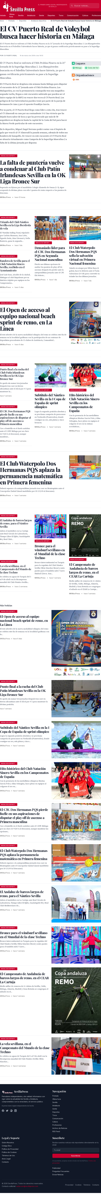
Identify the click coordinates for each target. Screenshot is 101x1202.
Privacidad (69, 1185)
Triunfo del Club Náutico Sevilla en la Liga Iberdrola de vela (15, 225)
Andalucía (31, 15)
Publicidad (56, 1168)
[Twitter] (7, 1111)
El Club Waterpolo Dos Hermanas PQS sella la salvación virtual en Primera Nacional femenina (83, 255)
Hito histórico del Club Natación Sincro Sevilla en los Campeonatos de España (84, 403)
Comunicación (73, 15)
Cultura (85, 15)
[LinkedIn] (15, 1111)
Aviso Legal (6, 1159)
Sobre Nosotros (8, 1143)
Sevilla (21, 15)
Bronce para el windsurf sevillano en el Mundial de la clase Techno (50, 552)
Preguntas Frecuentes (60, 1171)
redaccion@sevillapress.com (27, 1186)
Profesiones (57, 1125)
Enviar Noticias (57, 1175)
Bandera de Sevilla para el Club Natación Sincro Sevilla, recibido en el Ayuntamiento (15, 265)
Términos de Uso (8, 1155)
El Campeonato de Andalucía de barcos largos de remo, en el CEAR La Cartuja (84, 570)
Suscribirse (75, 1156)
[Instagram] (11, 1111)
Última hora (11, 15)
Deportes (51, 15)
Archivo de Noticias (59, 1128)
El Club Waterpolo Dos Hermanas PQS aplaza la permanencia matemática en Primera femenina (23, 854)
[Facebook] (3, 1111)
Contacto (5, 1162)
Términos (86, 1185)
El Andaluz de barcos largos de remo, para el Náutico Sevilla (16, 523)
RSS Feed (56, 1131)
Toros (61, 15)
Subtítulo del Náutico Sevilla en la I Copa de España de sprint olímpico (50, 401)
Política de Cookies (9, 1152)
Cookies (78, 1185)
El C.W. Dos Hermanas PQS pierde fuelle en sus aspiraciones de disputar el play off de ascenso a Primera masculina (15, 417)
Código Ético (7, 1146)
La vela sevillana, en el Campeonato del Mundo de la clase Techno (15, 569)
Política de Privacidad (10, 1149)
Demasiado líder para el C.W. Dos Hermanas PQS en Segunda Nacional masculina (50, 254)
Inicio (2, 21)
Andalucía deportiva (38, 21)
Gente (41, 15)
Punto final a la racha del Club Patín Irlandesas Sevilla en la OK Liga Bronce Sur (14, 374)
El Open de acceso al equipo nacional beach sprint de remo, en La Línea (24, 620)
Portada (12, 21)
